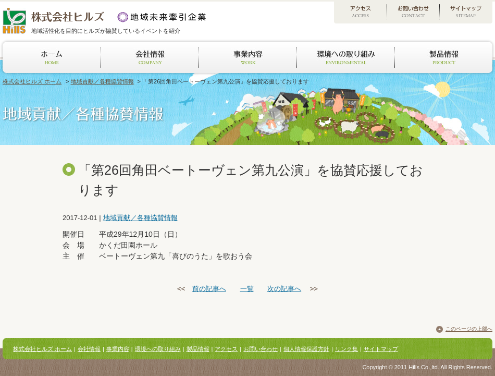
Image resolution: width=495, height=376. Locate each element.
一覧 (247, 289)
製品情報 (198, 349)
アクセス (226, 349)
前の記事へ (209, 289)
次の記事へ (284, 289)
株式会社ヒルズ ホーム (32, 81)
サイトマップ (381, 349)
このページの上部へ (468, 329)
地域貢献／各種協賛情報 (102, 81)
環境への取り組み (158, 349)
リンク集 (346, 349)
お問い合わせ (260, 349)
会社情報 (89, 349)
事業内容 (117, 349)
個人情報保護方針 (306, 349)
